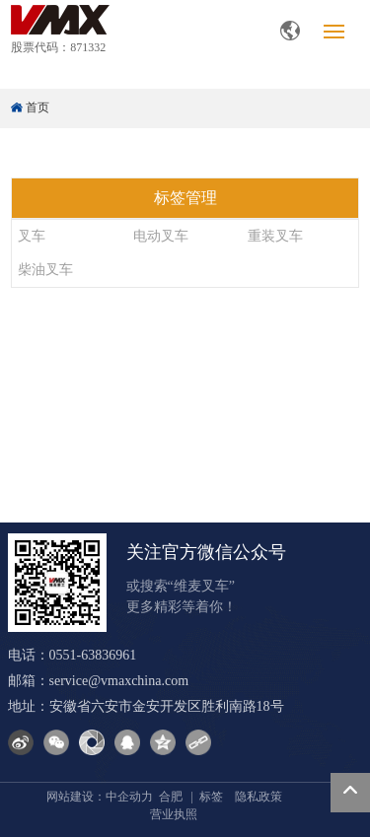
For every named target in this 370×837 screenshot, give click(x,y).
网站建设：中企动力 (99, 796)
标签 (211, 796)
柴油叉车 (45, 269)
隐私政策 (258, 796)
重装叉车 (275, 236)
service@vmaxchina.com (119, 680)
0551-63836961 (93, 655)
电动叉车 (160, 236)
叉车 (31, 236)
